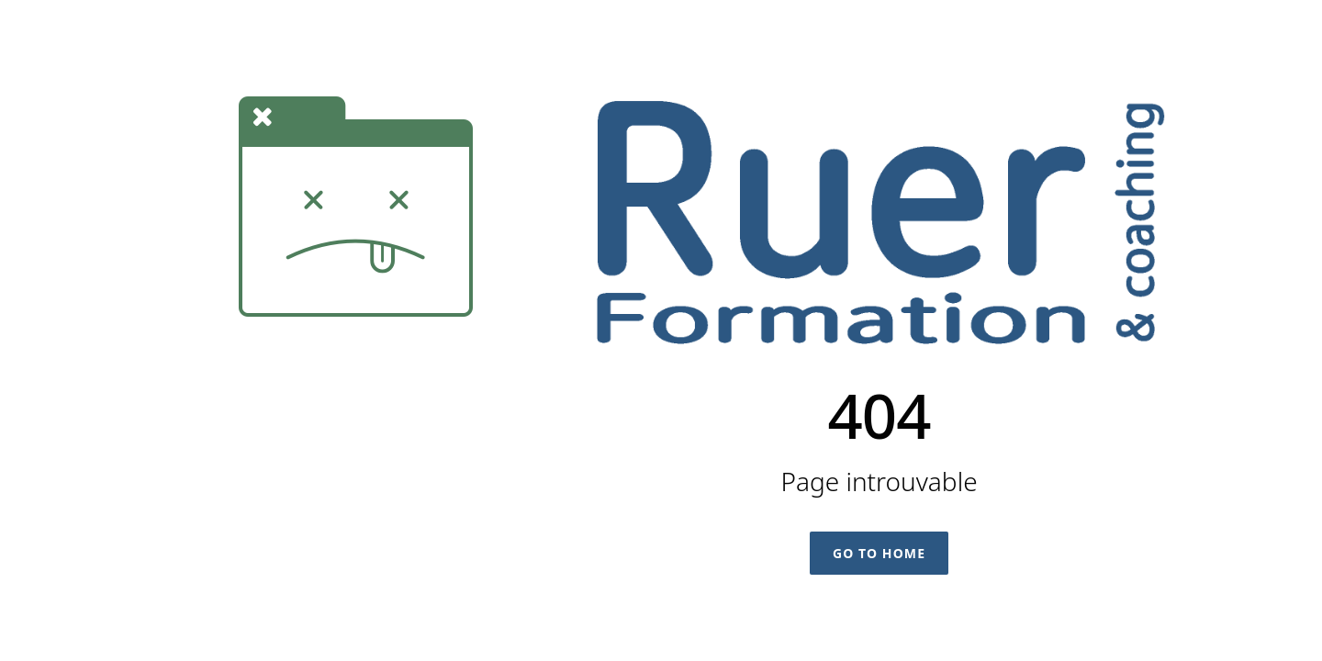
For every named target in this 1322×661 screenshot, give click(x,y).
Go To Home (879, 553)
